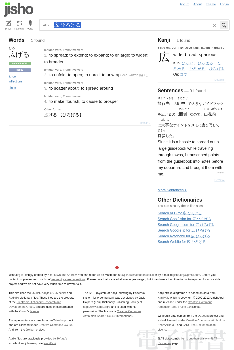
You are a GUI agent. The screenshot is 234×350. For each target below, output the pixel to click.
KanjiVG (163, 297)
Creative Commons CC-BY (55, 325)
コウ (183, 74)
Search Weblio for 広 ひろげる (182, 242)
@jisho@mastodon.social (137, 274)
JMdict (36, 293)
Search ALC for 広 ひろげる (180, 213)
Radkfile (14, 297)
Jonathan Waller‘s (198, 338)
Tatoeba (58, 320)
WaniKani (50, 343)
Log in (224, 4)
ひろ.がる (197, 68)
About (197, 4)
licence (34, 311)
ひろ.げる (216, 68)
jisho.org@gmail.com (186, 274)
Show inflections (16, 79)
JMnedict (60, 293)
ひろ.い (187, 63)
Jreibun (220, 172)
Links (12, 88)
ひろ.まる (205, 63)
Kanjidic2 (47, 293)
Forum (184, 4)
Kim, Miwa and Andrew (62, 274)
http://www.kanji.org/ (96, 306)
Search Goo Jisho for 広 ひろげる (184, 219)
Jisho (19, 9)
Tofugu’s (62, 338)
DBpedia (203, 315)
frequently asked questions (68, 279)
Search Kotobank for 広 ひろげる (184, 236)
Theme (211, 4)
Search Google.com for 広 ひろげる (186, 225)
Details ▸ (145, 122)
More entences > (172, 190)
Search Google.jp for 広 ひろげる (184, 230)
